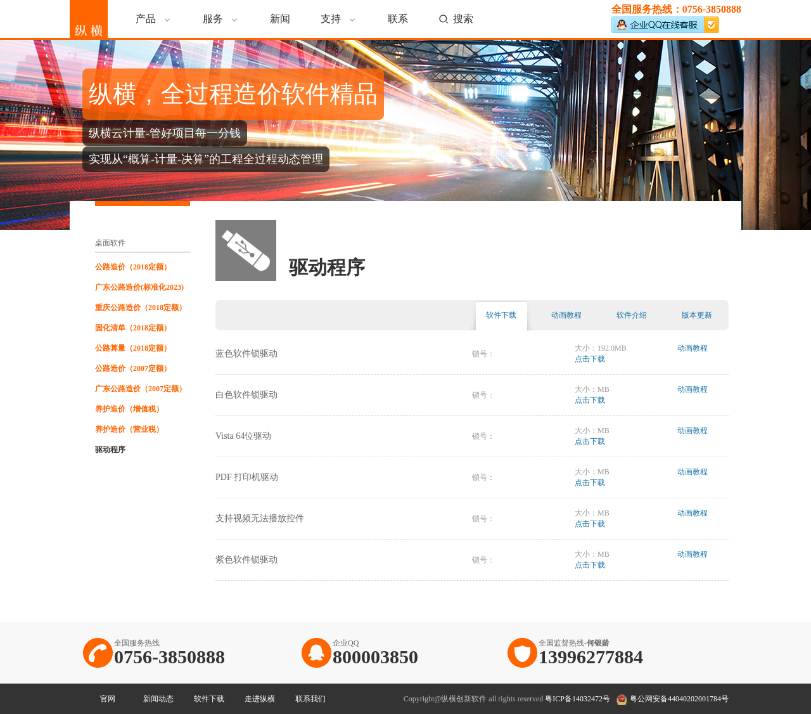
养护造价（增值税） (129, 409)
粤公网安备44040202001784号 (679, 698)
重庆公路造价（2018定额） (140, 307)
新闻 (280, 18)
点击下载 (590, 358)
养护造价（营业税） (129, 429)
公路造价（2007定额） (133, 368)
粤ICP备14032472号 (577, 698)
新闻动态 (158, 698)
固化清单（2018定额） (133, 327)
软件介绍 (631, 315)
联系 (398, 18)
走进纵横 (260, 698)
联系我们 (310, 698)
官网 (107, 698)
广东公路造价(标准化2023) (139, 287)
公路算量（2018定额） (133, 348)
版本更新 (697, 315)
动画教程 (566, 315)
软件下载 (501, 315)
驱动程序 (110, 449)
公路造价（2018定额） (133, 267)
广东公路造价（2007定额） (140, 388)
